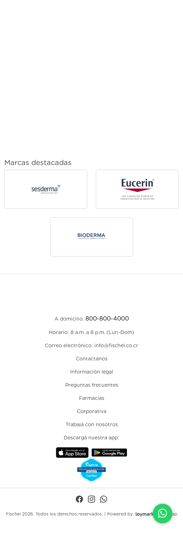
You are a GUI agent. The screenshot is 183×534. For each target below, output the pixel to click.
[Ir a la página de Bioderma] (91, 237)
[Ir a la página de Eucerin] (137, 189)
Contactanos (92, 358)
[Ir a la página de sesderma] (45, 189)
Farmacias (91, 398)
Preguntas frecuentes (91, 385)
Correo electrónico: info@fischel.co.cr (91, 345)
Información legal (91, 372)
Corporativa (91, 411)
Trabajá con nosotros (92, 424)
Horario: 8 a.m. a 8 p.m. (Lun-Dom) (91, 332)
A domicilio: (91, 318)
